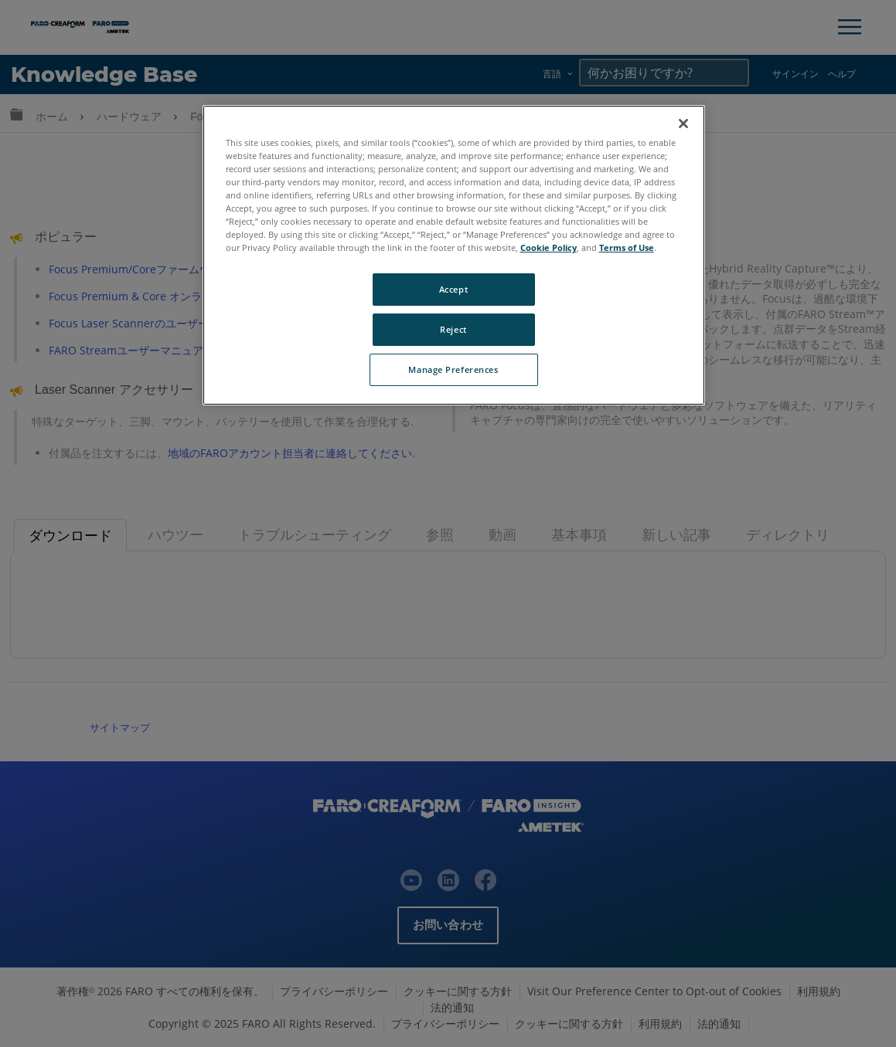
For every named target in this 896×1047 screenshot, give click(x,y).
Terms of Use (626, 247)
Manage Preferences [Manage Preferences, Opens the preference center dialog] (453, 369)
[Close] (683, 124)
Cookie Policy (548, 247)
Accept (453, 289)
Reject (453, 329)
